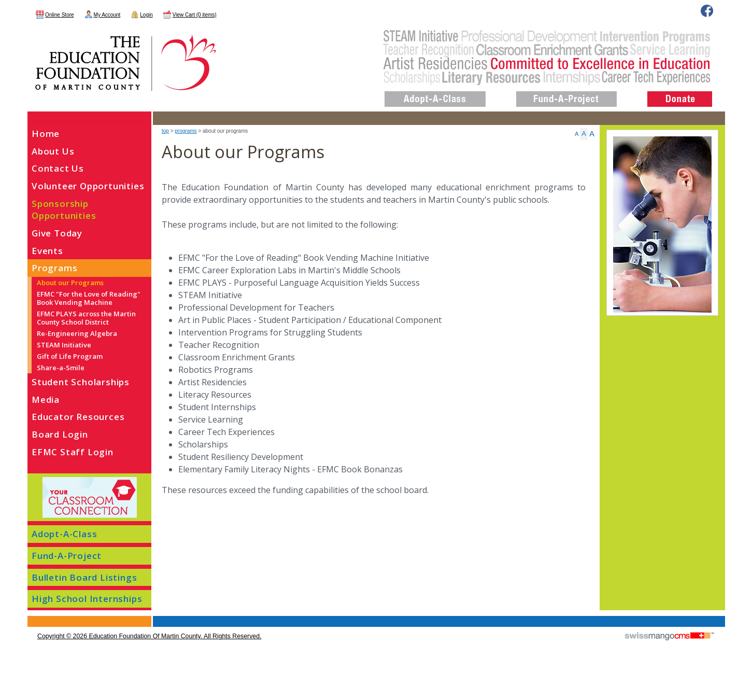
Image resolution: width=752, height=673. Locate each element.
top (165, 131)
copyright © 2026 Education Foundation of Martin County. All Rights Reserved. (149, 636)
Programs (185, 131)
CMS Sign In (33, 616)
